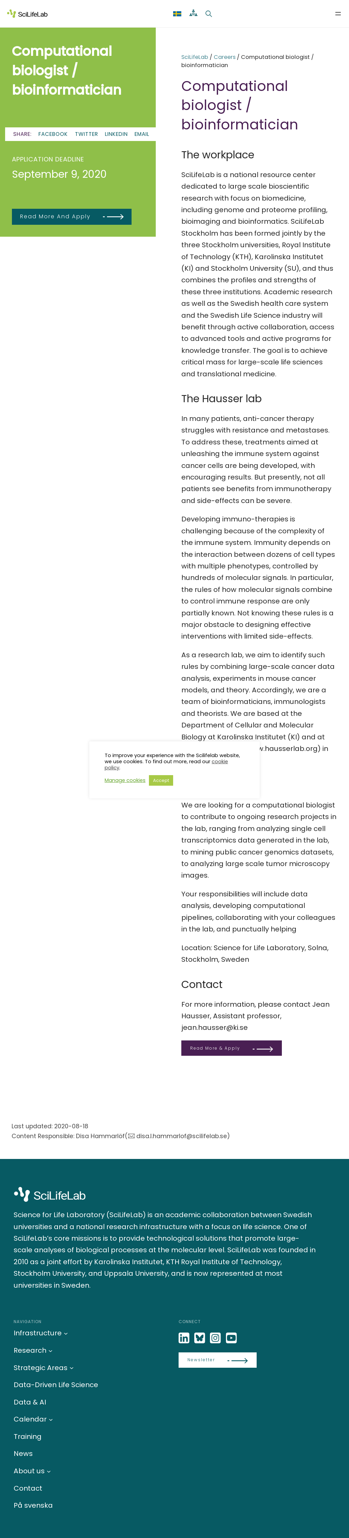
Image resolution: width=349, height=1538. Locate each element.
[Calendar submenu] (51, 1419)
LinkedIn (116, 134)
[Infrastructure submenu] (66, 1333)
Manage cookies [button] (125, 780)
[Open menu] (338, 14)
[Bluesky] (200, 1338)
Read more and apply (55, 216)
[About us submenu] (49, 1471)
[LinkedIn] (185, 1338)
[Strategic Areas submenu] (72, 1368)
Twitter (86, 134)
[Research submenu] (50, 1350)
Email (142, 134)
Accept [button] (161, 780)
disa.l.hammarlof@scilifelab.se (181, 1136)
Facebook (53, 134)
